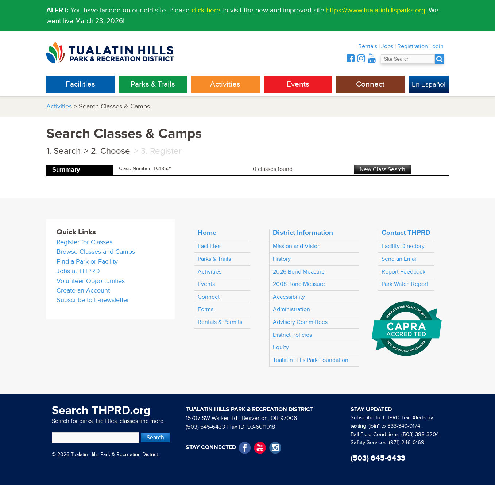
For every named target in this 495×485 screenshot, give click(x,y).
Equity (281, 347)
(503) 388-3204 (420, 434)
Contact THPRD (406, 232)
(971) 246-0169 (406, 442)
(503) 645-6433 (205, 427)
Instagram (275, 448)
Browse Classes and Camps (96, 252)
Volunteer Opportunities (91, 281)
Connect (370, 84)
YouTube (260, 448)
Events (298, 84)
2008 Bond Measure (299, 284)
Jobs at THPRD (78, 271)
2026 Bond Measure (299, 271)
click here (206, 10)
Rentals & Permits (220, 322)
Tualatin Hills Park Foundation (310, 360)
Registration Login (420, 46)
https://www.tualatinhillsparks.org (375, 10)
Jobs (387, 46)
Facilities (80, 84)
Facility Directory (403, 246)
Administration (291, 309)
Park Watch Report (405, 284)
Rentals (367, 46)
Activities (225, 84)
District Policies (292, 335)
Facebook (245, 448)
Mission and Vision (297, 246)
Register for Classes (84, 242)
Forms (205, 309)
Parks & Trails (153, 84)
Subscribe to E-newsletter (93, 300)
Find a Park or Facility (87, 262)
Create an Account (83, 290)
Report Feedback (403, 271)
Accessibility (289, 297)
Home (207, 232)
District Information (303, 232)
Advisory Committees (300, 322)
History (282, 259)
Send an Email (400, 259)
